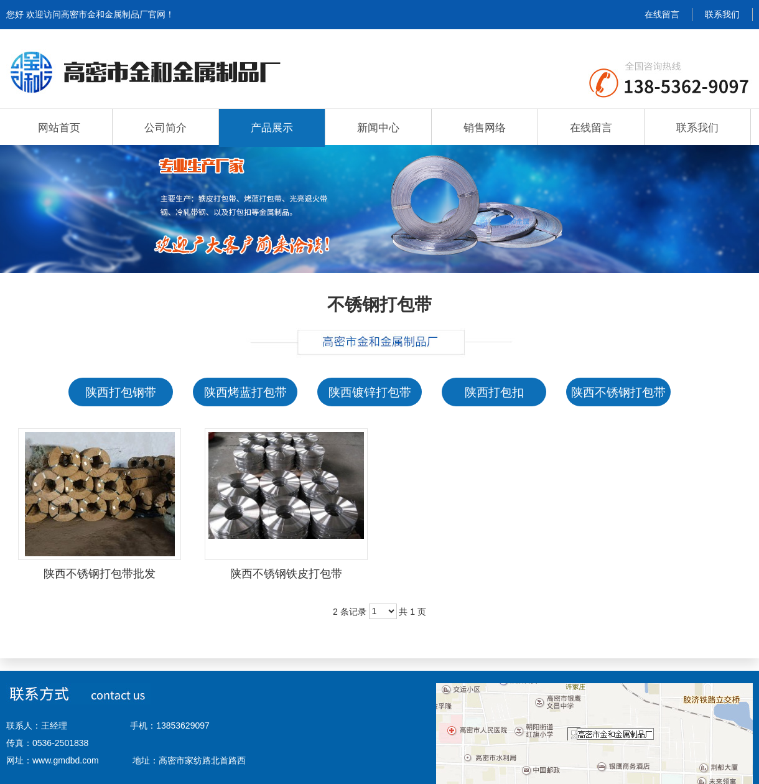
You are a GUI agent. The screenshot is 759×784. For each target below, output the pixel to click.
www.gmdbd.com (65, 760)
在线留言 (662, 14)
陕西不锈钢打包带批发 (100, 573)
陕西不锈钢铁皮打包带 (286, 573)
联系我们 (722, 14)
